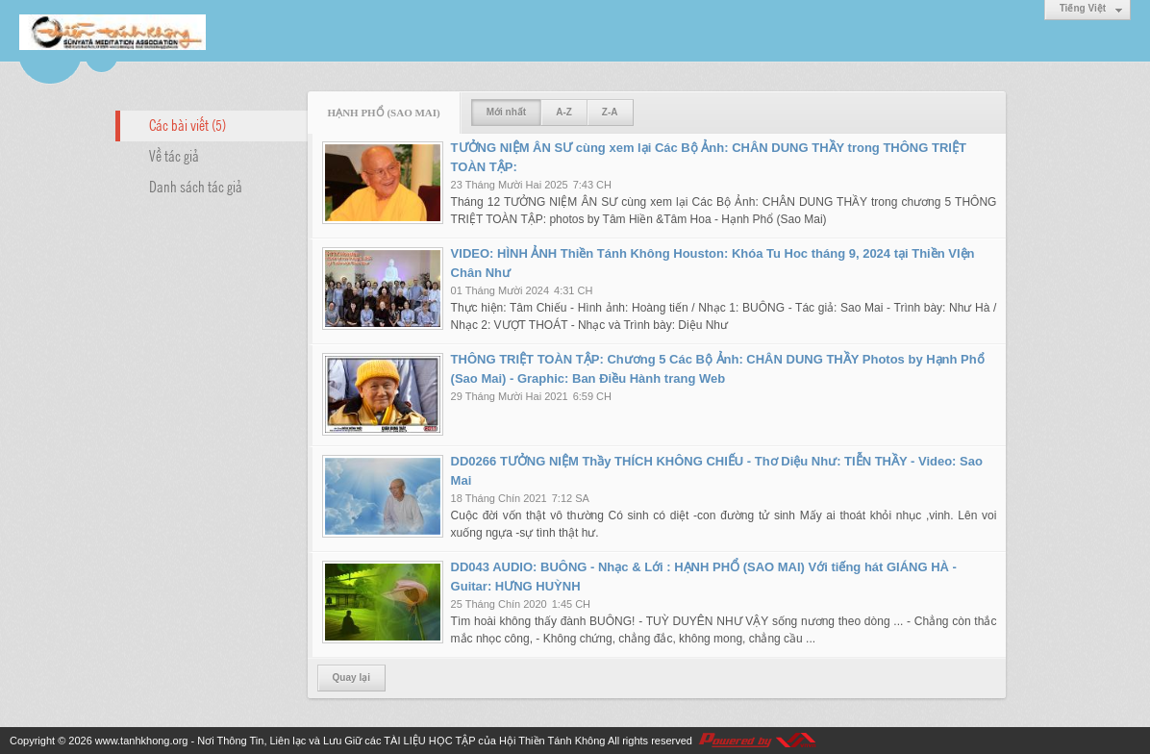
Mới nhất (506, 112)
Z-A (610, 112)
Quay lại (351, 677)
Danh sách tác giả (195, 185)
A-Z (564, 112)
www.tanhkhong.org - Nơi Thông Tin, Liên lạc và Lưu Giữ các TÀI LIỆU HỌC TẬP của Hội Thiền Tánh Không (350, 740)
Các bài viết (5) (187, 124)
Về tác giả (174, 154)
